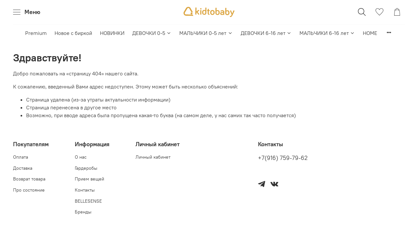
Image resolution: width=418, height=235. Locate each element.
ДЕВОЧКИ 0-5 (151, 33)
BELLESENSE (88, 201)
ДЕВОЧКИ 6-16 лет (266, 33)
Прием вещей (89, 179)
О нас (81, 157)
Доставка (22, 168)
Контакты (85, 190)
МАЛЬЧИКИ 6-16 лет (327, 33)
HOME (370, 33)
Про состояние (29, 190)
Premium (36, 33)
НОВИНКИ (112, 33)
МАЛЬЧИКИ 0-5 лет (206, 33)
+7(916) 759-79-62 (283, 158)
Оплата (20, 157)
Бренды (83, 212)
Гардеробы (86, 168)
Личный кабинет (153, 157)
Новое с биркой (73, 33)
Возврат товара (29, 179)
